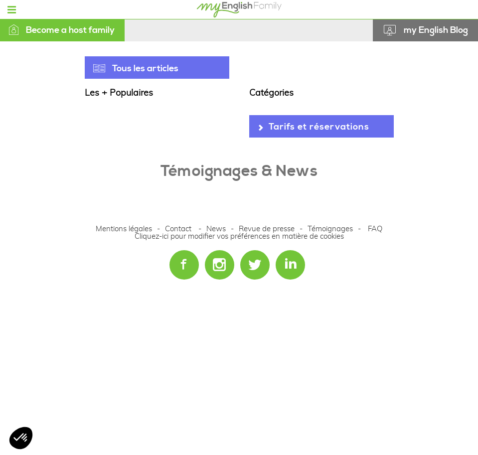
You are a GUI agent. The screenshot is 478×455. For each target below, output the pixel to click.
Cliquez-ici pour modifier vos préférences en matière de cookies (239, 236)
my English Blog (436, 30)
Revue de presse (267, 229)
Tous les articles (145, 68)
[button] (21, 438)
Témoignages (330, 229)
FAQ (375, 229)
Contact (178, 229)
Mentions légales (124, 229)
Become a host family (62, 30)
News (217, 229)
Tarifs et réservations (319, 127)
